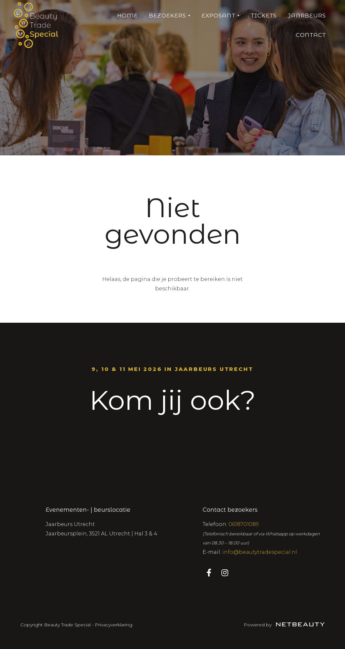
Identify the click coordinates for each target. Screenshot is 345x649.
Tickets (264, 15)
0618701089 (243, 524)
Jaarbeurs (307, 15)
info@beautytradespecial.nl (259, 552)
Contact (311, 35)
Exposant (221, 15)
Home (127, 15)
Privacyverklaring (113, 625)
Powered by (284, 625)
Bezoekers (170, 15)
